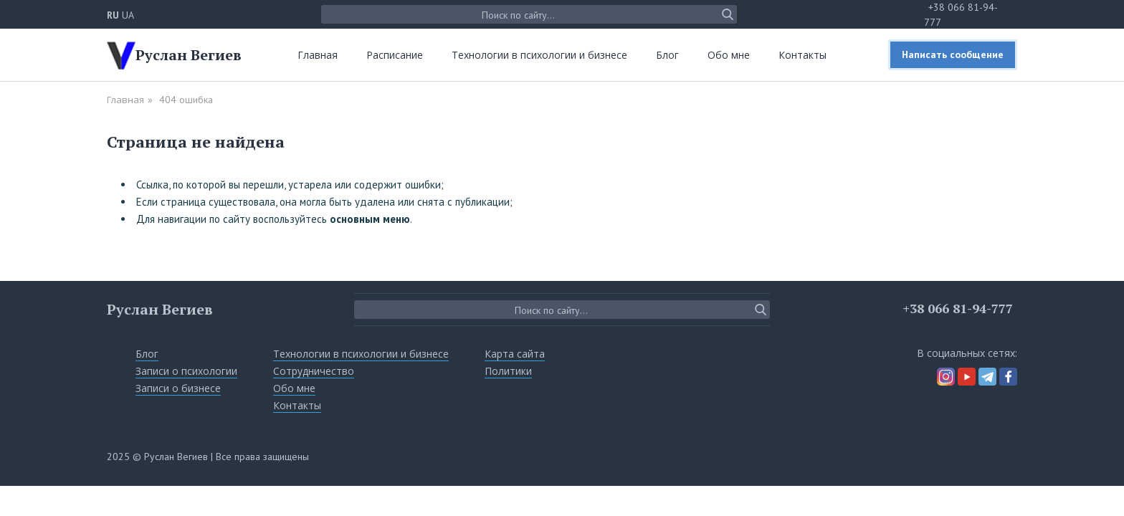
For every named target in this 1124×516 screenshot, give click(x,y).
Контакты (802, 55)
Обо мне (729, 55)
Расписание (394, 55)
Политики (508, 371)
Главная (317, 55)
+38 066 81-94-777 (957, 308)
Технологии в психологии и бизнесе (539, 55)
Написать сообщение (953, 54)
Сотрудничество (313, 371)
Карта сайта (515, 353)
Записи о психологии (186, 371)
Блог (667, 55)
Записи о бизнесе (178, 388)
